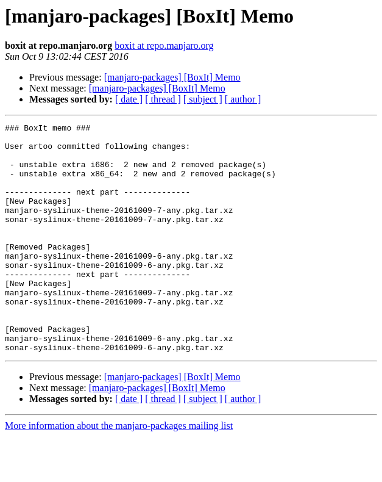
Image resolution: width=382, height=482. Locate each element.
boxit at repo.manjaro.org (164, 45)
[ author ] (243, 99)
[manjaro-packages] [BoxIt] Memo (172, 77)
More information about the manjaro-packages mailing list (119, 471)
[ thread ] (163, 99)
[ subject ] (202, 99)
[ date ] (129, 99)
